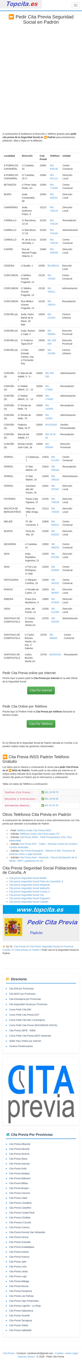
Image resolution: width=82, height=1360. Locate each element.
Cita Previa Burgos (19, 1188)
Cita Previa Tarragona (20, 1320)
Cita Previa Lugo (18, 1276)
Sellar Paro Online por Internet (25, 1041)
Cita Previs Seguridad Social (45, 946)
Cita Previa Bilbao (18, 1183)
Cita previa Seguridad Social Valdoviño (29, 888)
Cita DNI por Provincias (21, 988)
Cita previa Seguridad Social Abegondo (29, 884)
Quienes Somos (26, 1356)
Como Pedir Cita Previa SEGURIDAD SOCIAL (33, 1025)
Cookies (59, 1353)
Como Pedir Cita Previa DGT (24, 1014)
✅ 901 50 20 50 (50, 805)
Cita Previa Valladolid (20, 1330)
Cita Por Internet (41, 690)
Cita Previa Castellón (20, 1207)
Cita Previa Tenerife (19, 1315)
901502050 (51, 424)
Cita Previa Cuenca (19, 1227)
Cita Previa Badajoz (19, 1173)
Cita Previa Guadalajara (21, 1247)
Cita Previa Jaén (17, 1261)
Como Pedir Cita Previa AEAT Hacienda (30, 1035)
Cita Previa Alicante (19, 1149)
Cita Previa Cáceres (19, 1193)
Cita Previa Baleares (20, 1178)
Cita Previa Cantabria (20, 1202)
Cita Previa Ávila (17, 1168)
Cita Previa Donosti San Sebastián (27, 1232)
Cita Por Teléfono (41, 723)
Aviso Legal (72, 1353)
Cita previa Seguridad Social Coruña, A (29, 891)
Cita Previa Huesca (19, 1256)
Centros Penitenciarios (21, 1046)
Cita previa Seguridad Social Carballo (28, 901)
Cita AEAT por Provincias (22, 993)
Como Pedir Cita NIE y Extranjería (27, 1020)
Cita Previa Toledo (18, 1325)
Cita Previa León (18, 1266)
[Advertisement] (41, 77)
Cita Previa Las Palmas (21, 1296)
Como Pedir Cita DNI (20, 1009)
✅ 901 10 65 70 (50, 792)
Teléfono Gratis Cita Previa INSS (34, 830)
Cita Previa (20, 946)
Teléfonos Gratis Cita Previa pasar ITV (40, 833)
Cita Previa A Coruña (20, 1222)
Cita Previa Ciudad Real (21, 1212)
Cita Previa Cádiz (18, 1198)
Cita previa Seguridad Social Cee (26, 895)
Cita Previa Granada (20, 1242)
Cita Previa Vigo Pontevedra (24, 1301)
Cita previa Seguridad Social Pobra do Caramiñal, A (36, 881)
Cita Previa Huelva (19, 1251)
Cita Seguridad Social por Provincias (28, 1004)
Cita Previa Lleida (18, 1271)
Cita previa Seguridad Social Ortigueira (29, 898)
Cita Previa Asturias (19, 1163)
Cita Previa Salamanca (21, 1310)
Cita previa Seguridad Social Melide (27, 878)
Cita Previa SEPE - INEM (22, 1030)
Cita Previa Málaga (19, 1281)
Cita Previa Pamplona (20, 1291)
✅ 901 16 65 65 (50, 798)
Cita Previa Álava (18, 1158)
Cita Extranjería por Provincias (25, 999)
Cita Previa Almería (19, 1153)
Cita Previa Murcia (18, 1286)
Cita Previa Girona (18, 1237)
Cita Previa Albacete (19, 1144)
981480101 (53, 265)
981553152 (55, 654)
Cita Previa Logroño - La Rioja (25, 1305)
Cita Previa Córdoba (19, 1217)
